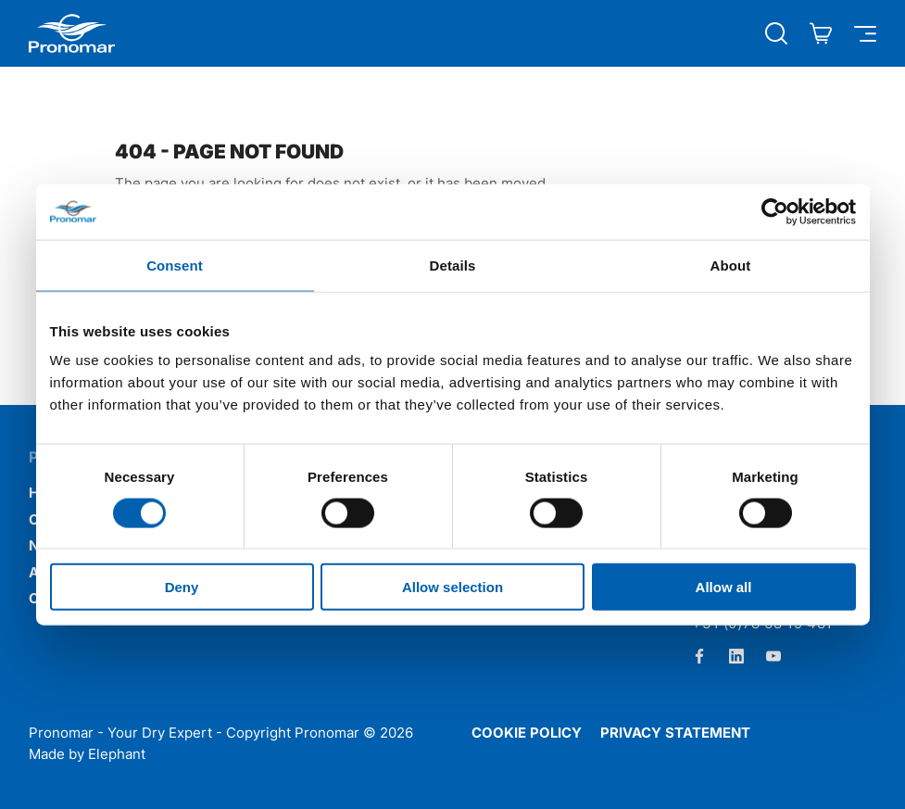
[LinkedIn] (736, 656)
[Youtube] (773, 656)
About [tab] (730, 264)
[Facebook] (699, 656)
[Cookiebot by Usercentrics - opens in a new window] (775, 211)
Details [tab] (453, 264)
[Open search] (776, 33)
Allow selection (452, 587)
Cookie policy (526, 732)
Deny (182, 587)
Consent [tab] (174, 264)
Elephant (116, 754)
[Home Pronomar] (72, 33)
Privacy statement (675, 732)
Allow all (724, 587)
